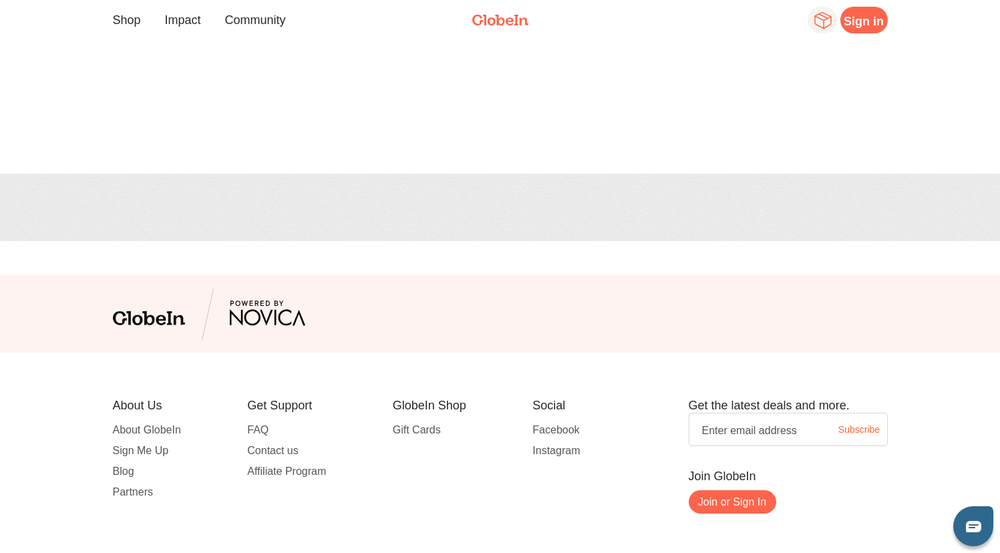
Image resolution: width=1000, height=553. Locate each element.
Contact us (272, 450)
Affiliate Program (286, 471)
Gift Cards (417, 429)
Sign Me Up (141, 450)
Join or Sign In (732, 502)
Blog (123, 471)
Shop (127, 20)
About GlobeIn (147, 429)
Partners (133, 492)
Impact (183, 20)
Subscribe (859, 429)
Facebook (555, 429)
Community (255, 20)
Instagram (556, 450)
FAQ (258, 429)
